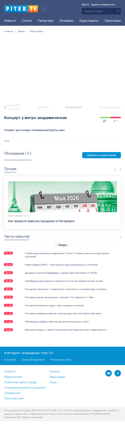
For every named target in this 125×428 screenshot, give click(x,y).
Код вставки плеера (110, 107)
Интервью (66, 20)
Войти (85, 4)
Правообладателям (33, 359)
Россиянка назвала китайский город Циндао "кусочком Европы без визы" (63, 313)
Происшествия (13, 398)
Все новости (111, 237)
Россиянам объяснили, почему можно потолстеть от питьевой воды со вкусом (65, 289)
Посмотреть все (14, 157)
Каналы (55, 371)
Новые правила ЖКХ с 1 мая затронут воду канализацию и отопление (61, 264)
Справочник (12, 393)
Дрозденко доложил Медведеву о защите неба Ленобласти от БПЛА (61, 272)
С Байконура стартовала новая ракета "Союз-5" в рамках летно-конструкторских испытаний (67, 255)
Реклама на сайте (60, 359)
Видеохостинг (13, 377)
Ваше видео (57, 377)
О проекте (10, 359)
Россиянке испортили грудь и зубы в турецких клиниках (54, 305)
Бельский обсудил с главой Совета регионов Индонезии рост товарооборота (65, 329)
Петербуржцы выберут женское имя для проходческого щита (57, 321)
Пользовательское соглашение (24, 388)
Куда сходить (89, 20)
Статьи (27, 20)
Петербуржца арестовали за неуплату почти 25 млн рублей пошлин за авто (64, 280)
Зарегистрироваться (103, 4)
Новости (10, 20)
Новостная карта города (20, 382)
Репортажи (46, 20)
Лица (53, 382)
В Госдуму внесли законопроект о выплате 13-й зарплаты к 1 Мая (59, 297)
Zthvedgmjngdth (73, 107)
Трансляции (112, 20)
